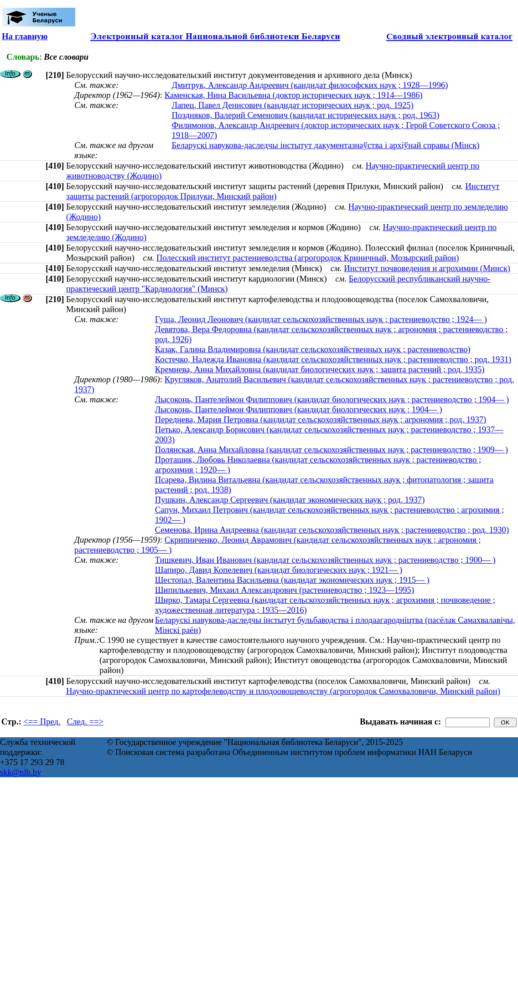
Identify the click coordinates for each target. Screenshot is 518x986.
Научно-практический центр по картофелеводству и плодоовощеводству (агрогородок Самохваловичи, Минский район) (283, 691)
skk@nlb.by (20, 772)
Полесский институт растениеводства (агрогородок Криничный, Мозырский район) (307, 257)
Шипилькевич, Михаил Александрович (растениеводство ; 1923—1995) (284, 590)
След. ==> (85, 721)
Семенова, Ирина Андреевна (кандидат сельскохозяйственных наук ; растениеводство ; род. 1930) (332, 529)
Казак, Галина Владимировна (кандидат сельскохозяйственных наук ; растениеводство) (313, 349)
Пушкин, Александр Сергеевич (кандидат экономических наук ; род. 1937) (290, 499)
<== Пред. (42, 721)
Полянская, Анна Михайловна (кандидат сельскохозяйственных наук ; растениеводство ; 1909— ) (331, 449)
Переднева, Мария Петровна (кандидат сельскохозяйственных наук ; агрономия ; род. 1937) (321, 419)
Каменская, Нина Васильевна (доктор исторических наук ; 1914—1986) (294, 95)
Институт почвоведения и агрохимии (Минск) (427, 268)
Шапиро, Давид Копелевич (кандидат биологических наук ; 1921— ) (279, 570)
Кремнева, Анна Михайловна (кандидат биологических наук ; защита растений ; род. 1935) (320, 369)
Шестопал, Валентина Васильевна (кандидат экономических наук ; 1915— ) (292, 580)
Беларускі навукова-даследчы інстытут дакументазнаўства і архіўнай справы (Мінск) (326, 145)
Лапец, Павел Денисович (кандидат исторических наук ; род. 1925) (293, 105)
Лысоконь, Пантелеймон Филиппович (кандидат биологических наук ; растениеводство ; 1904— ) (332, 399)
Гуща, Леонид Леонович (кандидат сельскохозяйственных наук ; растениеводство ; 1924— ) (321, 319)
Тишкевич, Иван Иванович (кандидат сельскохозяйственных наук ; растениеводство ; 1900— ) (325, 560)
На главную (24, 36)
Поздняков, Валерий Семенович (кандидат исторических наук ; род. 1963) (306, 115)
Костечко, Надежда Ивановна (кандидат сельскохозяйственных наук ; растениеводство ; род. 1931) (333, 359)
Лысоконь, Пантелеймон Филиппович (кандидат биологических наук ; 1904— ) (298, 409)
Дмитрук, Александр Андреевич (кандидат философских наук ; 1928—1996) (310, 85)
